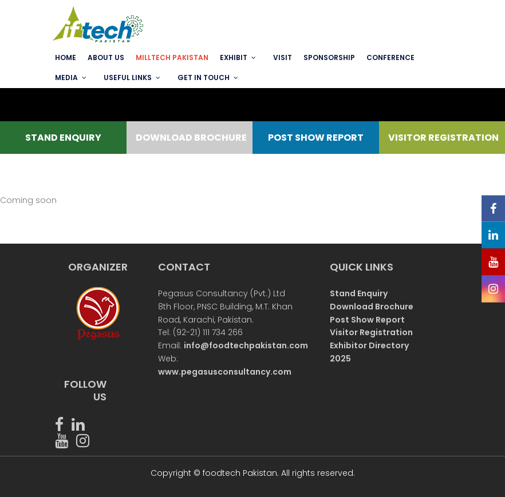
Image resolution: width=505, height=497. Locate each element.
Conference (390, 57)
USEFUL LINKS (128, 77)
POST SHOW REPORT (316, 137)
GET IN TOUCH (203, 77)
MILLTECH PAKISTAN (172, 57)
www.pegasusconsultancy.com (224, 371)
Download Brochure (371, 306)
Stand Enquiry (359, 293)
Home (65, 57)
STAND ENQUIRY (63, 137)
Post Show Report (367, 319)
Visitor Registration (371, 332)
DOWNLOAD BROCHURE (190, 137)
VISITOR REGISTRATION (442, 137)
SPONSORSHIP (329, 57)
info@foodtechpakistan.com (246, 345)
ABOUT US (106, 57)
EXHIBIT (233, 57)
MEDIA (66, 77)
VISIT (282, 57)
